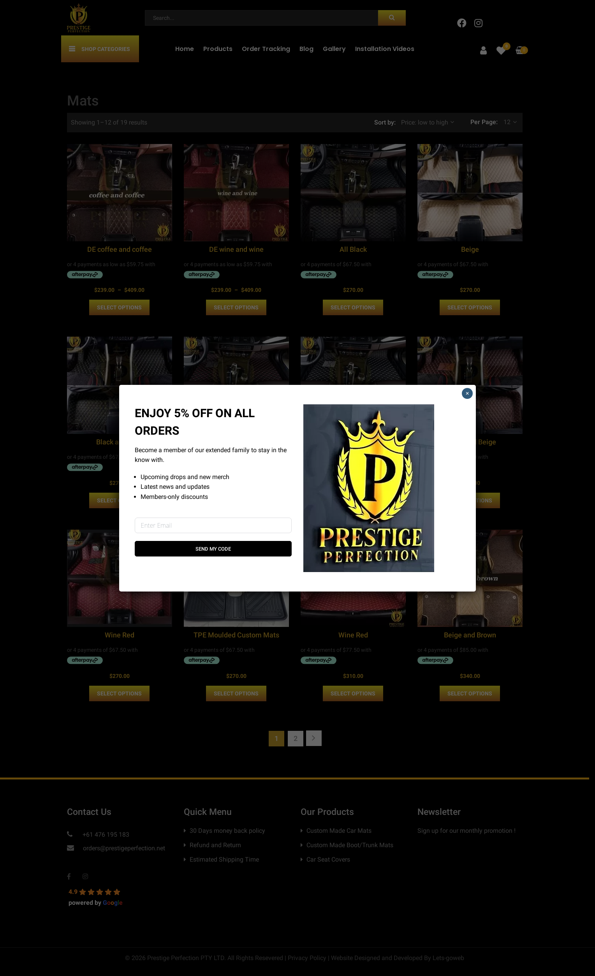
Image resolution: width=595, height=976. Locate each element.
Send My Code (213, 549)
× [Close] (467, 393)
